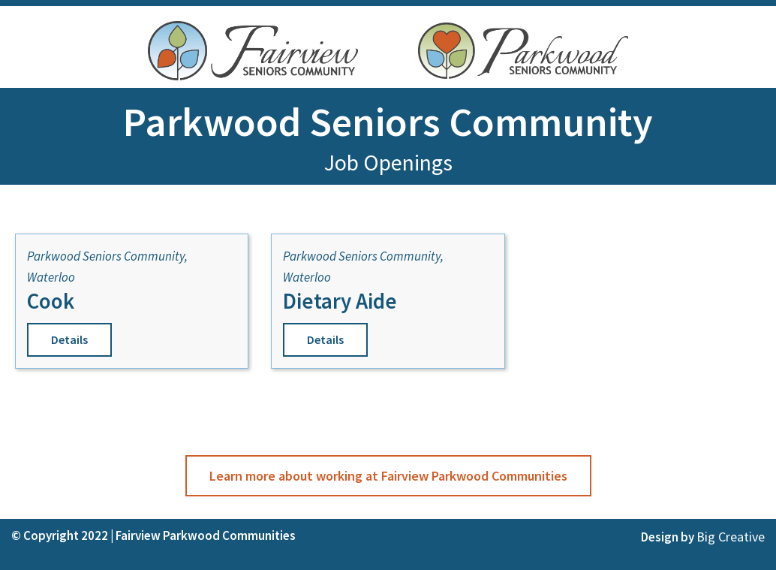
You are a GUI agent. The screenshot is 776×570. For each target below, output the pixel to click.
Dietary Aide (340, 301)
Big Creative (730, 536)
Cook (50, 301)
